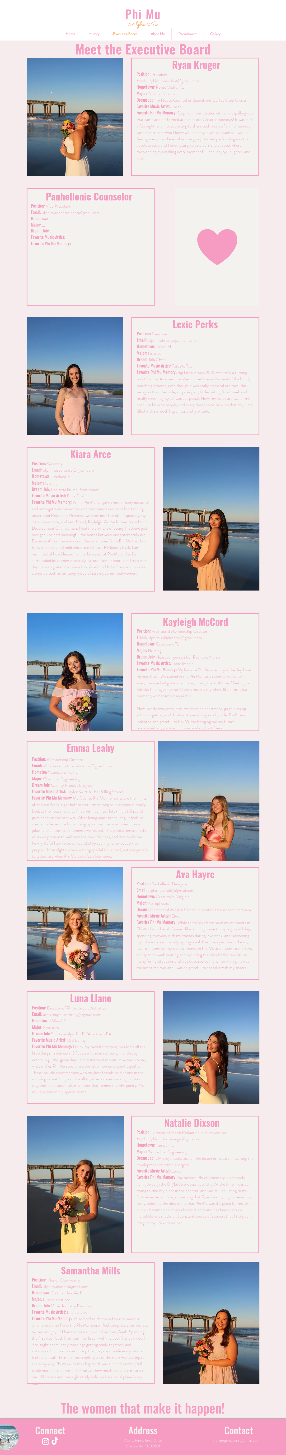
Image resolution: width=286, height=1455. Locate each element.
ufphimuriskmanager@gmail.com (175, 1139)
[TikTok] (55, 1441)
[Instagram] (45, 1441)
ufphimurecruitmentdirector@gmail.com (77, 766)
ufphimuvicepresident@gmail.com (71, 212)
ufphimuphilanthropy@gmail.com (71, 1014)
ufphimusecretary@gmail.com (68, 470)
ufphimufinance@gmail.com (172, 340)
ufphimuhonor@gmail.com (66, 1286)
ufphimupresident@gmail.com (173, 81)
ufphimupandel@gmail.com (170, 890)
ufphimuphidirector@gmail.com (175, 638)
